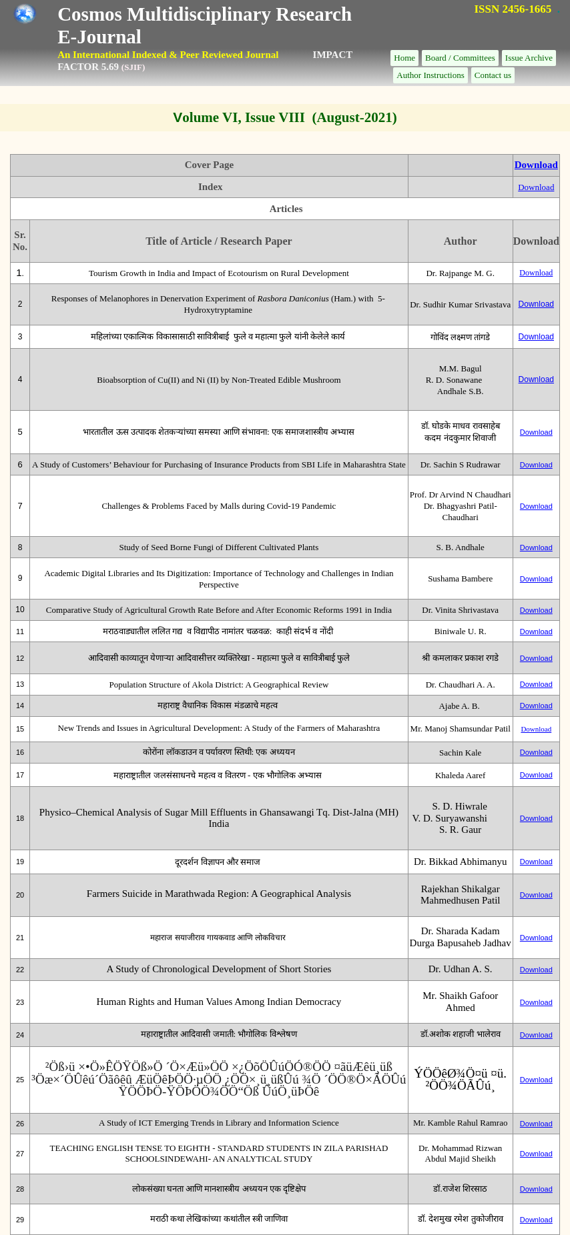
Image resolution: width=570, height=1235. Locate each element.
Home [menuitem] (404, 58)
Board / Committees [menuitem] (460, 58)
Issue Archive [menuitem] (529, 58)
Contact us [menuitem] (493, 75)
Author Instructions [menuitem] (430, 75)
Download (536, 164)
